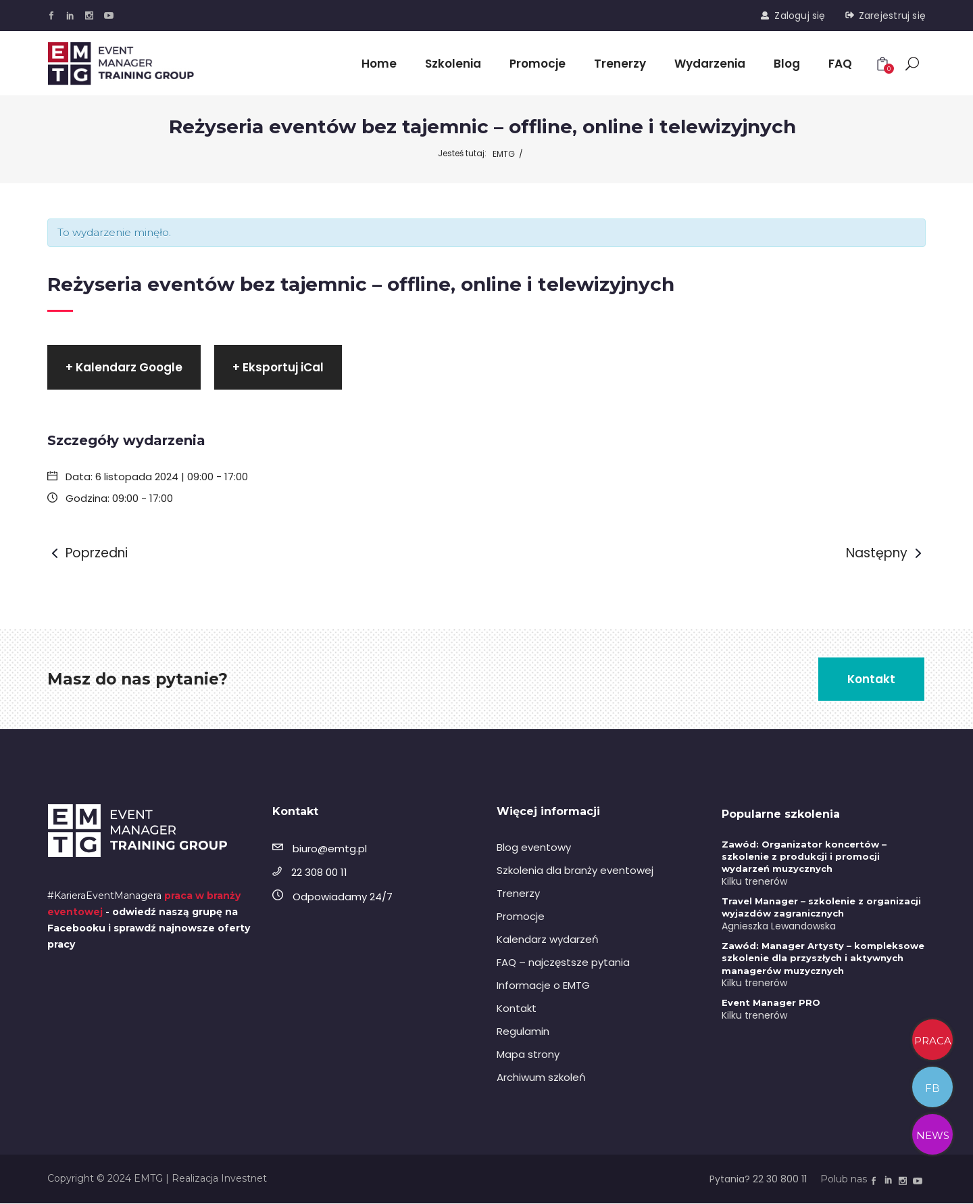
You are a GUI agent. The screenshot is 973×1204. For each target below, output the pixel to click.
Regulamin (523, 1032)
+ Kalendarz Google (124, 368)
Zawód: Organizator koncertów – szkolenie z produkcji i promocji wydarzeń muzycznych (804, 857)
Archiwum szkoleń (541, 1078)
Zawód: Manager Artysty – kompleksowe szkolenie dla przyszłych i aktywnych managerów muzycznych (823, 958)
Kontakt (517, 1009)
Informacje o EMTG (543, 986)
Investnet (244, 1179)
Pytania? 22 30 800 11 (758, 1179)
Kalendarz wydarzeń (548, 940)
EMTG (504, 154)
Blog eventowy (534, 848)
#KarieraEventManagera (104, 895)
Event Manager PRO (771, 1003)
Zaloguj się (799, 15)
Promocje (521, 917)
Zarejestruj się (892, 15)
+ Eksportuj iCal (278, 368)
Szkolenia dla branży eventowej (575, 871)
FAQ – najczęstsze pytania (563, 963)
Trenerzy (518, 894)
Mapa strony (528, 1055)
